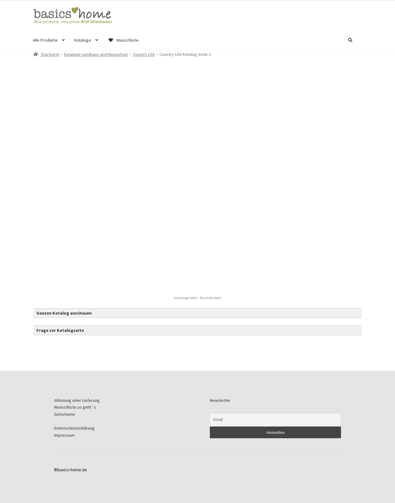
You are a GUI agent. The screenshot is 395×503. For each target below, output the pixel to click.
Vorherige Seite (186, 297)
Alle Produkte (45, 40)
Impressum (64, 435)
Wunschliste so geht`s (75, 407)
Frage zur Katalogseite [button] (60, 330)
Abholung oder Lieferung (77, 400)
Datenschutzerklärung (74, 428)
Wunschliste (123, 40)
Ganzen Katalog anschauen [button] (64, 313)
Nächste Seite (210, 297)
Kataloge (82, 40)
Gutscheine (64, 414)
